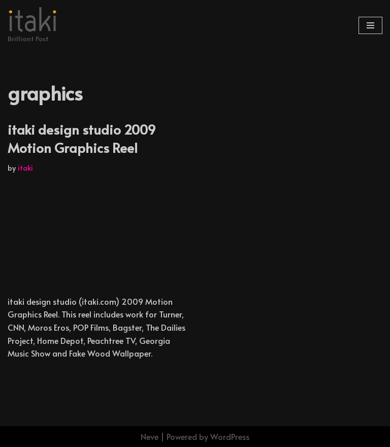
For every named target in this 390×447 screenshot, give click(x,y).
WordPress (229, 436)
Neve (149, 436)
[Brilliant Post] (33, 25)
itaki (25, 168)
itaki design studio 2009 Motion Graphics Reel (82, 138)
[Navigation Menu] (370, 25)
